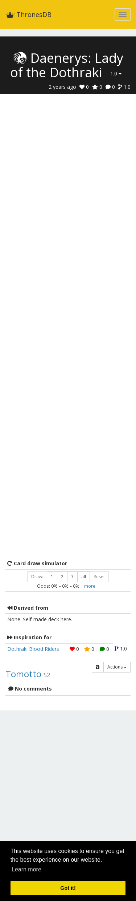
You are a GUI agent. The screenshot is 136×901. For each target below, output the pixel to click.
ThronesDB (28, 14)
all (83, 577)
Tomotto (23, 674)
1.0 (115, 73)
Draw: (37, 577)
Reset (99, 577)
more (89, 586)
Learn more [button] (26, 869)
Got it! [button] (67, 888)
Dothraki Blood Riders (33, 648)
